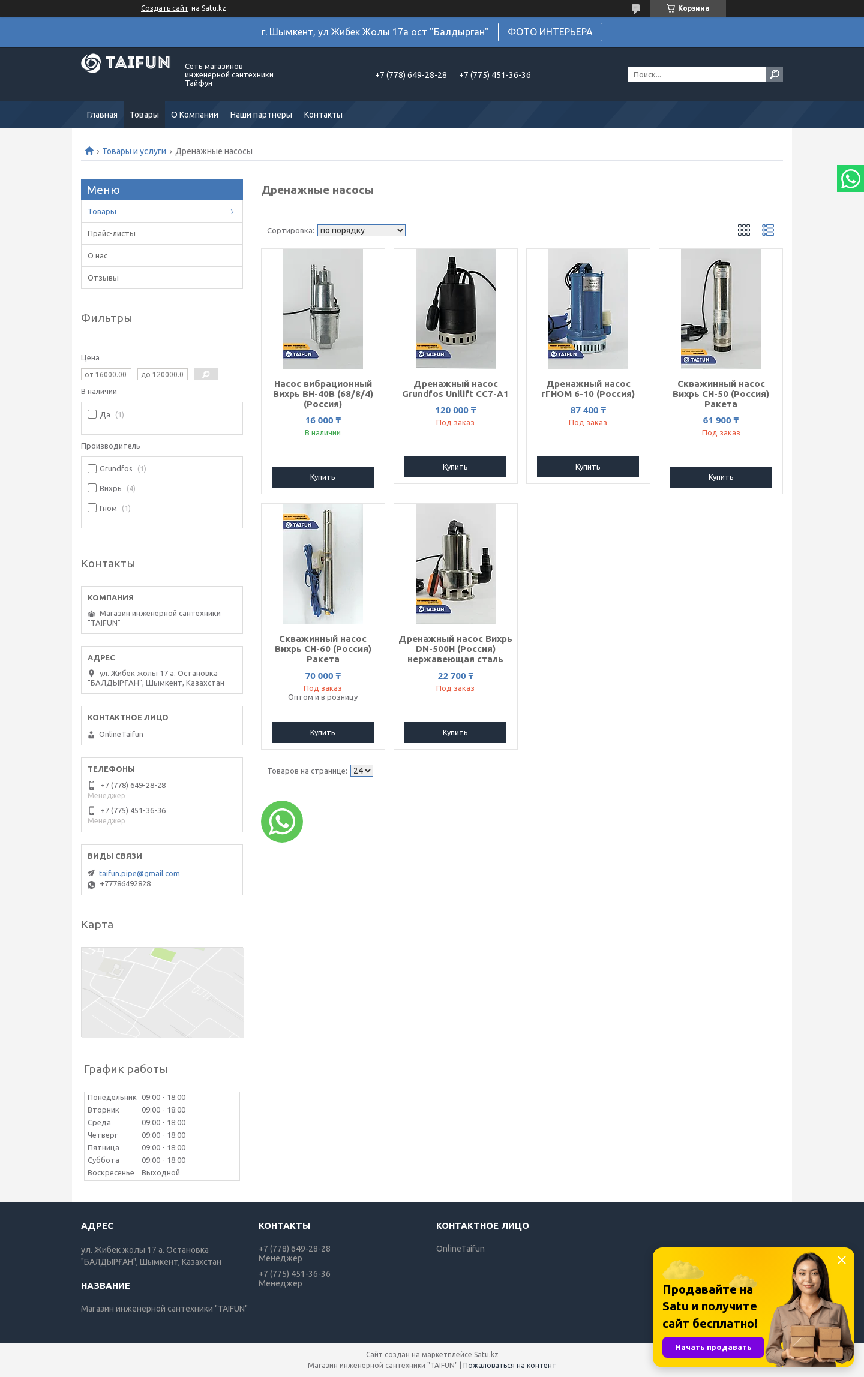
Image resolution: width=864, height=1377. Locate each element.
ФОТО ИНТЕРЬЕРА (550, 31)
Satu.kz (486, 1354)
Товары (144, 114)
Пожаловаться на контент (509, 1365)
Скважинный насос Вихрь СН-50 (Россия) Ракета (721, 393)
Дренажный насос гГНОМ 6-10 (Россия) (588, 388)
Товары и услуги (134, 151)
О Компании (194, 114)
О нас (97, 255)
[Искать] (774, 74)
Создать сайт (164, 8)
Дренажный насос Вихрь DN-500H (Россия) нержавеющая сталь (455, 648)
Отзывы (103, 277)
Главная (102, 114)
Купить (322, 477)
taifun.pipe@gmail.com (139, 873)
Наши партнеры (261, 114)
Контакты (323, 114)
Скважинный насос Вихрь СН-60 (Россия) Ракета (323, 648)
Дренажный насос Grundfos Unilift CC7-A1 (455, 388)
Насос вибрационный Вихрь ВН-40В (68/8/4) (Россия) (323, 393)
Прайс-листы (112, 233)
